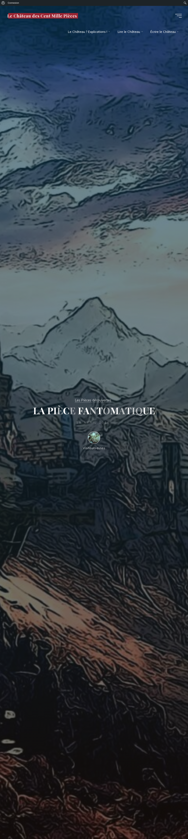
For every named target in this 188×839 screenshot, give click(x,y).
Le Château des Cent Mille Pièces (42, 15)
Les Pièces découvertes (93, 400)
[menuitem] (3, 3)
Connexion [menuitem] (13, 2)
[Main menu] (178, 16)
